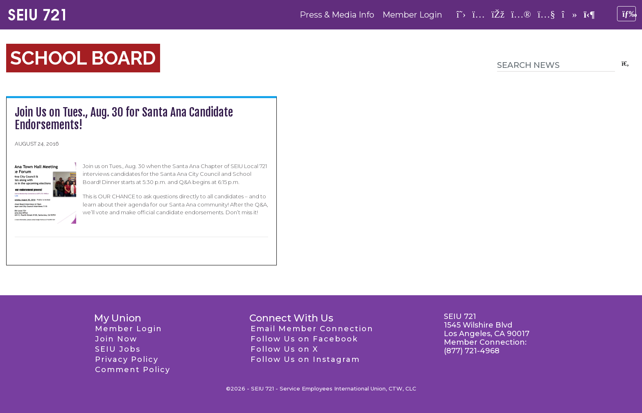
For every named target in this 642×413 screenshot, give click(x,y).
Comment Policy (132, 369)
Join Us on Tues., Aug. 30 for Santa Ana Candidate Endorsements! (124, 118)
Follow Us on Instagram (305, 359)
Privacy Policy (126, 359)
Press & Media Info (337, 15)
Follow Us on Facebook (304, 338)
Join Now (116, 338)
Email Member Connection (312, 328)
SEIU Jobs (117, 349)
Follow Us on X (284, 349)
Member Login (412, 15)
